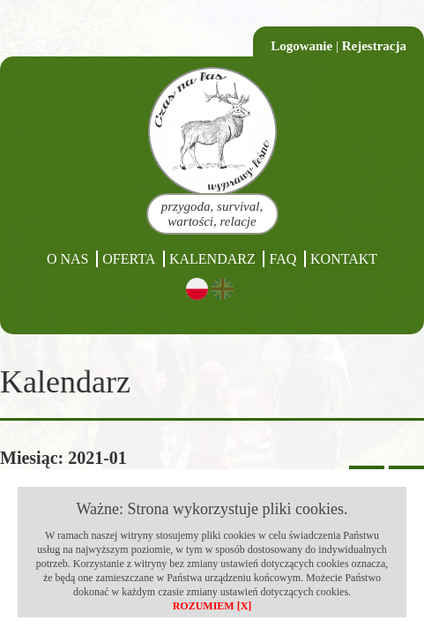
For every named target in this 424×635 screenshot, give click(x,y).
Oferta (128, 258)
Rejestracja (374, 46)
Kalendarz (212, 258)
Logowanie (301, 46)
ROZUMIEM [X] (212, 606)
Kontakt (343, 258)
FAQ (282, 258)
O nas (68, 258)
